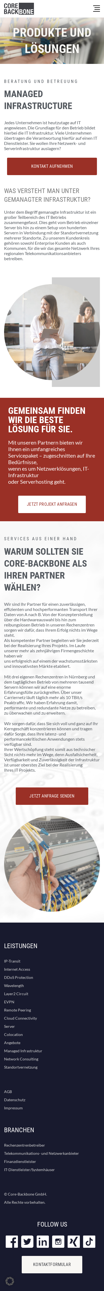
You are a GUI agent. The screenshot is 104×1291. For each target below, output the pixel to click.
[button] (10, 1281)
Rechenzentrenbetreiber (24, 1145)
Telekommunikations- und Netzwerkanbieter (41, 1153)
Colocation (13, 1034)
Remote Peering (17, 1010)
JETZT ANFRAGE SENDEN (51, 796)
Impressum (13, 1108)
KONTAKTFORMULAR (52, 1264)
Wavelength (14, 985)
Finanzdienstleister (20, 1161)
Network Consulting (21, 1059)
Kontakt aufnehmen (52, 166)
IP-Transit (12, 961)
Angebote (12, 1042)
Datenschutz (14, 1099)
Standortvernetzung (20, 1067)
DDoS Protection (18, 977)
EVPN (9, 1002)
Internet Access (17, 969)
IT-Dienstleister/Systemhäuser (29, 1169)
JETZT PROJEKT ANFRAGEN (52, 504)
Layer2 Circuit (16, 993)
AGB (8, 1091)
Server (9, 1026)
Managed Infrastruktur (23, 1050)
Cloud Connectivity (20, 1018)
